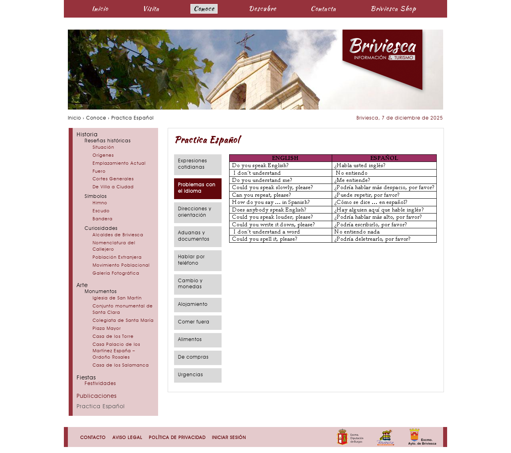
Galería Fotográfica (116, 273)
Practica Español (101, 406)
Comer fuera (194, 322)
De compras (193, 357)
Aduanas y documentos (194, 236)
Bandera (103, 219)
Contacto (93, 438)
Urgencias (190, 375)
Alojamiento (193, 304)
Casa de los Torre (113, 337)
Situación (103, 148)
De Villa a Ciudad (113, 187)
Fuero (99, 172)
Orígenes (103, 156)
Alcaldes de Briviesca (118, 235)
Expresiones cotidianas (192, 164)
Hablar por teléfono (191, 260)
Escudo (101, 211)
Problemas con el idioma (197, 188)
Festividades (100, 383)
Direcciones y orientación (195, 212)
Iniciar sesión (229, 438)
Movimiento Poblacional (121, 265)
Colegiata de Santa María (123, 321)
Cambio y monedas (190, 284)
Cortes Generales (113, 179)
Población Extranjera (117, 257)
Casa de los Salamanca (121, 365)
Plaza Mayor (107, 329)
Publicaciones (97, 396)
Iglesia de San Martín (117, 298)
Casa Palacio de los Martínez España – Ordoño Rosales (116, 351)
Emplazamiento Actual (119, 164)
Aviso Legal (128, 438)
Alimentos (190, 339)
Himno (100, 203)
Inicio (100, 8)
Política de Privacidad (177, 438)
